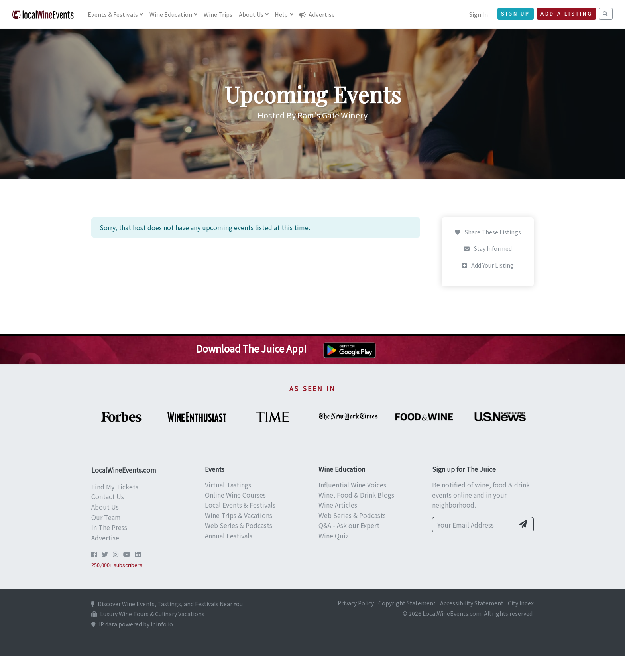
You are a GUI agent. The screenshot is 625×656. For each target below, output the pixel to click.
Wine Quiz (333, 535)
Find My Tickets (114, 486)
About (251, 14)
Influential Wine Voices (352, 484)
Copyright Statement (407, 603)
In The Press (109, 527)
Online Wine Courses (235, 495)
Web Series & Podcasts (238, 525)
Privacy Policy (356, 603)
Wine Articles (337, 505)
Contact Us (107, 496)
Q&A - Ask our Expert (348, 525)
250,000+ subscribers (116, 565)
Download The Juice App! (251, 348)
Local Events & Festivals (240, 505)
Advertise (317, 14)
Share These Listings (488, 232)
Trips (218, 14)
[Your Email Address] (473, 525)
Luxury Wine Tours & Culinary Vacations (147, 614)
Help (281, 14)
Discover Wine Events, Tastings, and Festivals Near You (167, 604)
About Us (105, 507)
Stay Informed (488, 248)
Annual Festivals (228, 535)
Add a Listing (566, 13)
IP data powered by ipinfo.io (132, 624)
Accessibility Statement (471, 603)
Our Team (106, 517)
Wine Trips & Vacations (238, 515)
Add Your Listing (488, 265)
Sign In (478, 14)
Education (170, 14)
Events (113, 14)
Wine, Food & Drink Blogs (356, 495)
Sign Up (515, 13)
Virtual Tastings (228, 484)
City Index (521, 603)
